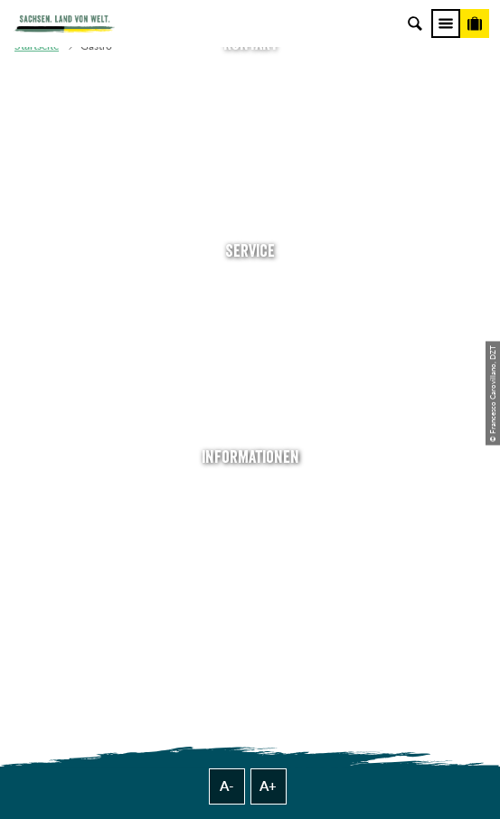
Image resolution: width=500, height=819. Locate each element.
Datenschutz (250, 571)
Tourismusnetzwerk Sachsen (250, 597)
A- (227, 786)
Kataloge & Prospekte (250, 391)
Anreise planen (250, 285)
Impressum (250, 543)
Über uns (250, 491)
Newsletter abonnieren (250, 311)
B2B (250, 364)
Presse (250, 337)
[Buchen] (474, 23)
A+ (268, 786)
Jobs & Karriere (250, 517)
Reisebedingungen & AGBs (250, 623)
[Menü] (445, 23)
